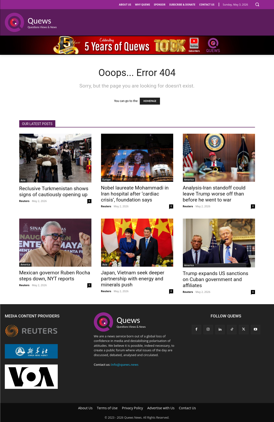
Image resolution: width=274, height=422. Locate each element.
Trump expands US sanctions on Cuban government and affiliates (216, 279)
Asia (23, 180)
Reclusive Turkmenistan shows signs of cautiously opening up (54, 191)
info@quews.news (124, 365)
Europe (106, 179)
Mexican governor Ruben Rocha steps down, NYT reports (54, 276)
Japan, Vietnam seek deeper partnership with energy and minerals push (132, 279)
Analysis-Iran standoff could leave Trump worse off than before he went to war (214, 194)
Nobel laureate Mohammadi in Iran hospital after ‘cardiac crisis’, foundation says (135, 194)
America (189, 179)
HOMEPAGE (149, 101)
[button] (257, 4)
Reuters (24, 201)
